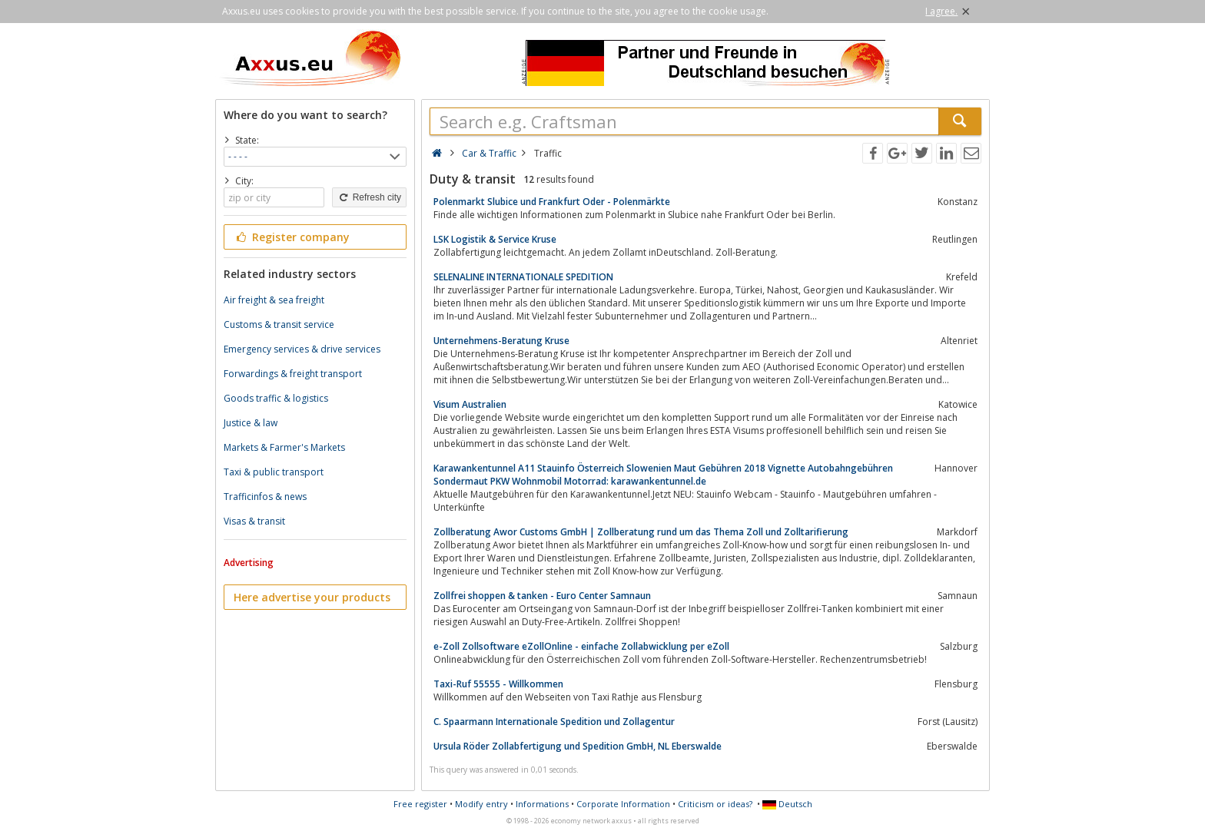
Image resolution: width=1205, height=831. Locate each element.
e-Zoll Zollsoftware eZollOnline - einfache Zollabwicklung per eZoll (581, 646)
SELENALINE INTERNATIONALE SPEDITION (523, 276)
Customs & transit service (279, 324)
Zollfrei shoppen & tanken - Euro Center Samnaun (542, 595)
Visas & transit (254, 521)
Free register (420, 803)
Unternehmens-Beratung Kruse (501, 340)
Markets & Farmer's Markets (284, 447)
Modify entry (481, 803)
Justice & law (250, 422)
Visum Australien (469, 404)
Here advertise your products (312, 597)
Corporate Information (623, 803)
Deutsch (787, 803)
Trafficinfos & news (265, 496)
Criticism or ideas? (715, 803)
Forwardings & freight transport (293, 373)
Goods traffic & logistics (276, 398)
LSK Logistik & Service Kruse (494, 239)
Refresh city (369, 197)
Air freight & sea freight (274, 299)
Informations (542, 803)
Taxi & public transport (274, 471)
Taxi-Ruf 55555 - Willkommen (498, 683)
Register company (292, 237)
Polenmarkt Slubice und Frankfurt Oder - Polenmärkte (551, 201)
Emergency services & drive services (302, 349)
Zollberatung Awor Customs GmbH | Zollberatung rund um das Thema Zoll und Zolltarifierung (640, 531)
